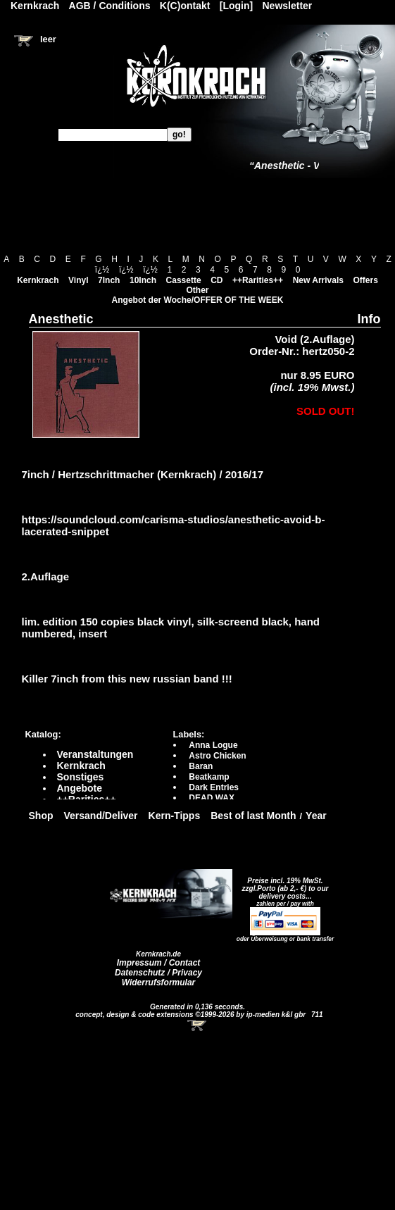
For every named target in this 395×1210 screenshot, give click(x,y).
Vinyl (78, 280)
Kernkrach (37, 280)
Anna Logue (213, 745)
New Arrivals (318, 280)
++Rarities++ (257, 280)
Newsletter (288, 5)
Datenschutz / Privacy (158, 973)
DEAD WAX (211, 798)
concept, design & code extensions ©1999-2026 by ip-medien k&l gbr (191, 1014)
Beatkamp (209, 777)
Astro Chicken (217, 756)
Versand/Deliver (101, 815)
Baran (201, 766)
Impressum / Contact (159, 963)
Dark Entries (214, 787)
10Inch (143, 280)
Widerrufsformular (159, 982)
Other (197, 290)
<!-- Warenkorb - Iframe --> (197, 1025)
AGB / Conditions (110, 5)
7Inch (109, 280)
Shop (41, 815)
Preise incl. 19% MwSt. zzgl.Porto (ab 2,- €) (282, 884)
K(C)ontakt (185, 5)
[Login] (236, 5)
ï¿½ (102, 270)
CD (216, 280)
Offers (365, 280)
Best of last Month (253, 815)
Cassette (183, 280)
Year (316, 815)
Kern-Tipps (175, 815)
